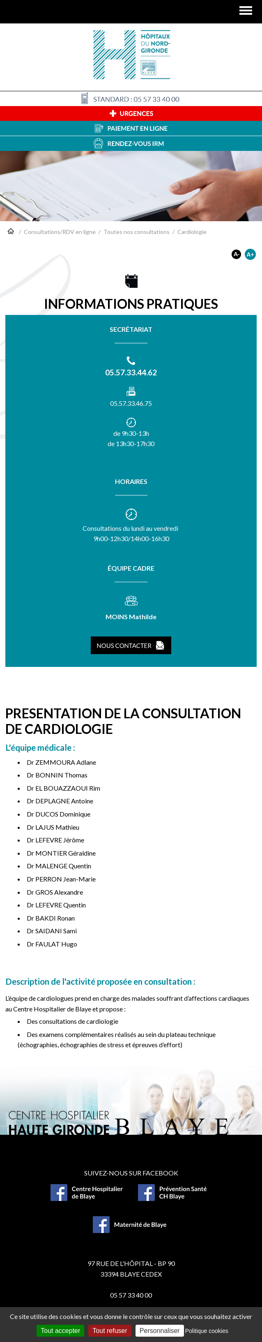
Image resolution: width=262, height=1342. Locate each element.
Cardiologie (192, 231)
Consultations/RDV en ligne (60, 231)
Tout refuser (109, 1330)
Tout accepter (60, 1330)
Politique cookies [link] (206, 1331)
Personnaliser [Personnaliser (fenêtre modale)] (160, 1330)
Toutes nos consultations (136, 231)
